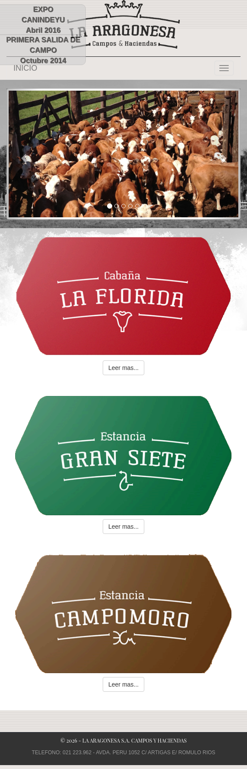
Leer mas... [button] (123, 367)
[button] (24, 153)
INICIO (25, 68)
